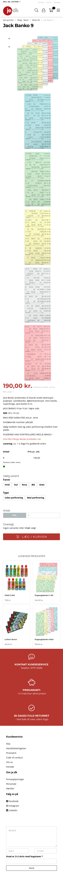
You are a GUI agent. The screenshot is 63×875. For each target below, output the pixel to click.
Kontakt (41, 2)
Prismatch (11, 752)
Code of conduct (14, 757)
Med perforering (35, 497)
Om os (49, 2)
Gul (16, 484)
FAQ (8, 743)
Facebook (12, 801)
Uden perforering (14, 497)
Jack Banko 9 (48, 20)
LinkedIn (11, 810)
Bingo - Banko (23, 20)
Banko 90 (36, 20)
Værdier (10, 788)
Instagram (12, 805)
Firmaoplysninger (15, 779)
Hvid (7, 484)
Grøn (41, 484)
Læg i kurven (31, 536)
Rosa (24, 484)
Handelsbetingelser (16, 748)
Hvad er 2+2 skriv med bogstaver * (24, 856)
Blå (33, 484)
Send (31, 868)
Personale (11, 783)
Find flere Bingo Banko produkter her (22, 439)
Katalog (57, 2)
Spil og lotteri (8, 20)
